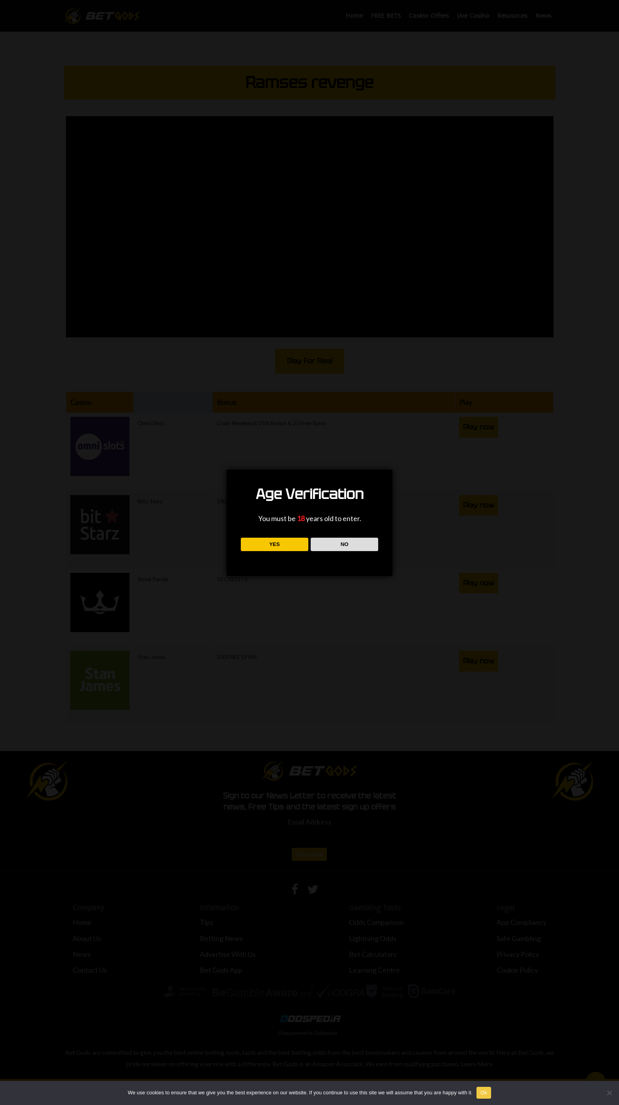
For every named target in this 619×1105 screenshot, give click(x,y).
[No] (609, 1093)
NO (345, 544)
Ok (483, 1093)
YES (274, 544)
